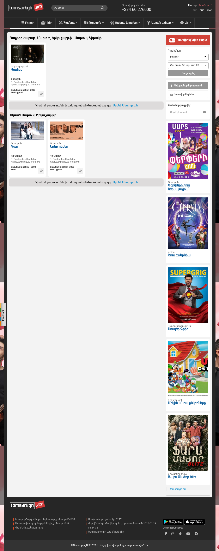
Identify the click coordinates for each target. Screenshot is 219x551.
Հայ (195, 10)
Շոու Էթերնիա (179, 255)
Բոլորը (29, 22)
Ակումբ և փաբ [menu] (162, 22)
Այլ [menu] (188, 22)
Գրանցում (205, 5)
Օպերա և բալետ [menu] (127, 22)
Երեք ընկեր (59, 147)
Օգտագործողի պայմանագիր (106, 531)
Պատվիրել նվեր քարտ (188, 40)
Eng (202, 10)
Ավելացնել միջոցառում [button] (186, 85)
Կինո (48, 22)
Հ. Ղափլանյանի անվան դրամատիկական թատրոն (25, 83)
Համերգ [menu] (70, 22)
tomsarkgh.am (178, 489)
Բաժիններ (174, 50)
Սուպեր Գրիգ (178, 329)
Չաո (14, 147)
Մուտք (192, 5)
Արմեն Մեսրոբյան (125, 105)
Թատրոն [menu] (96, 22)
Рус (209, 10)
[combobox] (188, 57)
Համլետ (17, 70)
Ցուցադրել (188, 73)
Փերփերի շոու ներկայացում (179, 187)
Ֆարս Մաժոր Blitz (182, 477)
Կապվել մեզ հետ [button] (182, 94)
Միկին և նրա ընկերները (187, 403)
